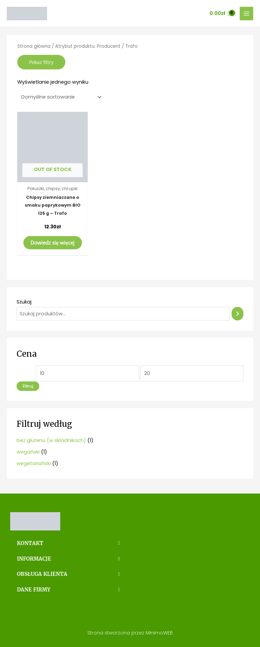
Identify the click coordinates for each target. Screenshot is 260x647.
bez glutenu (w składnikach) (51, 440)
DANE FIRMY (33, 588)
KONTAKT (29, 543)
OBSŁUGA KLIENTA (41, 573)
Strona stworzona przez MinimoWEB (130, 631)
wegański (28, 451)
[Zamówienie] (60, 97)
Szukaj (24, 301)
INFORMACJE (34, 558)
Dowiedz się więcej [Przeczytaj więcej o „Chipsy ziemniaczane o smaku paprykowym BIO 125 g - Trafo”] (52, 242)
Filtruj (28, 386)
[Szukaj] (237, 313)
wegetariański (34, 463)
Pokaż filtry (41, 62)
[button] (68, 543)
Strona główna (33, 46)
